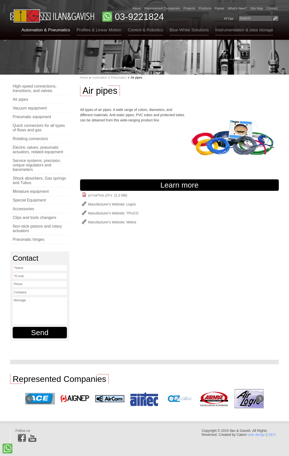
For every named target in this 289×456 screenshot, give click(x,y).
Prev (29, 399)
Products (205, 8)
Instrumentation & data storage (244, 30)
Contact (272, 8)
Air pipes (20, 99)
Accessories (23, 209)
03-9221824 (139, 17)
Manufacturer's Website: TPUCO (110, 213)
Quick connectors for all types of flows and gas (39, 127)
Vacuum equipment (30, 108)
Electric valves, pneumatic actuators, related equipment (38, 149)
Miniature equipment (31, 191)
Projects (189, 8)
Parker (219, 8)
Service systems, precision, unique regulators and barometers (37, 165)
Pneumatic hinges (28, 239)
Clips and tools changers (34, 217)
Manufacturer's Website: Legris (108, 204)
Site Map (256, 8)
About (136, 8)
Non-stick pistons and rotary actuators (37, 228)
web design (256, 435)
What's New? (237, 8)
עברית (229, 18)
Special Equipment (29, 200)
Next (260, 399)
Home (84, 77)
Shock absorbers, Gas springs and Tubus (39, 180)
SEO (272, 435)
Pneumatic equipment (32, 117)
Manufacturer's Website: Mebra (108, 222)
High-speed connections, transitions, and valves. (34, 88)
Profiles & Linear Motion (99, 30)
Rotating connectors (30, 139)
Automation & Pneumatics (45, 30)
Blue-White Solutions (189, 30)
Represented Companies (162, 8)
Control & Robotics (145, 30)
